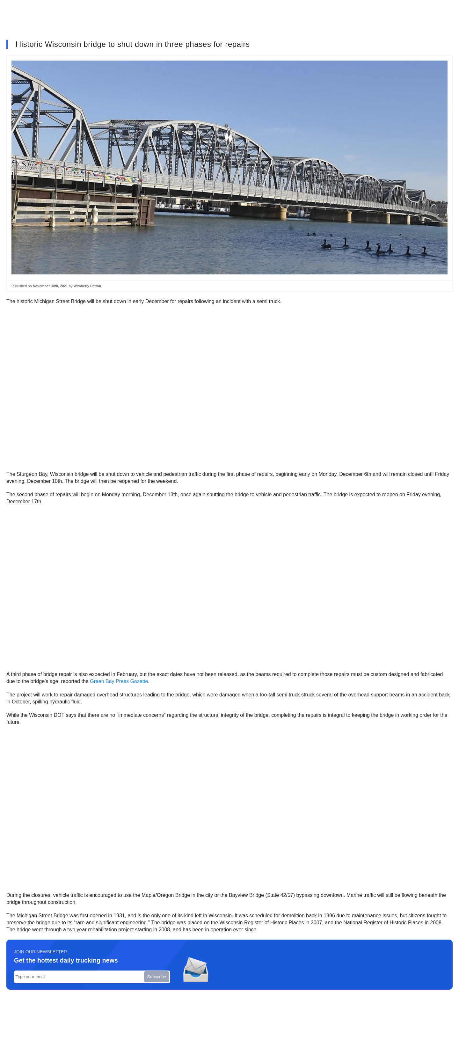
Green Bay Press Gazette (119, 681)
